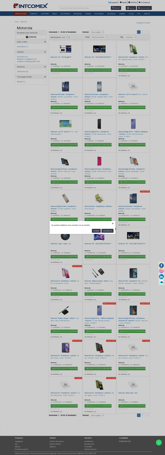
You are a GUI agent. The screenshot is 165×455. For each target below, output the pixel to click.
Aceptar (96, 125)
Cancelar (107, 125)
